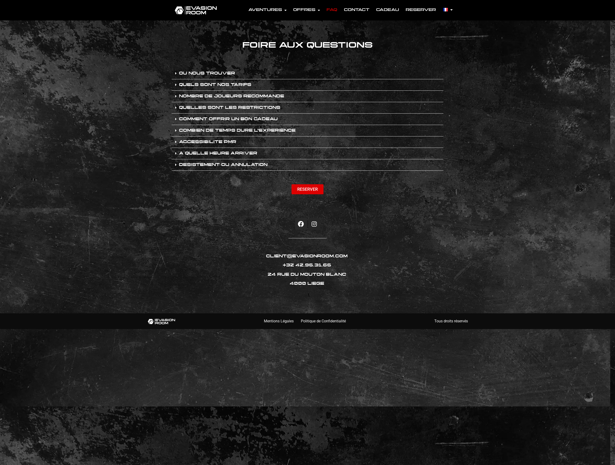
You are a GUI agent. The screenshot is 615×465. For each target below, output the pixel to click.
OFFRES (306, 10)
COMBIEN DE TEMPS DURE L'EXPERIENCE (237, 131)
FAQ (332, 10)
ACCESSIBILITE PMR (207, 142)
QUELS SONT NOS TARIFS (215, 85)
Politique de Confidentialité (323, 321)
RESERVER (421, 10)
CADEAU (387, 10)
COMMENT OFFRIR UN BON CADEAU (228, 119)
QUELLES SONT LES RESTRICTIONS (229, 108)
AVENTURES (267, 10)
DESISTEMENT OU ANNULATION (223, 165)
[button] (307, 73)
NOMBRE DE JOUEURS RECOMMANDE (231, 96)
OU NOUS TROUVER (207, 73)
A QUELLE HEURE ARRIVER (218, 153)
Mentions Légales (279, 321)
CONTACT (356, 10)
